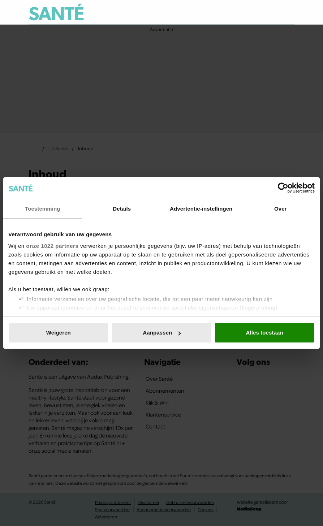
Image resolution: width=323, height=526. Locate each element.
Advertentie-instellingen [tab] (201, 209)
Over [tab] (280, 209)
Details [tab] (122, 209)
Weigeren (58, 332)
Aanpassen (162, 332)
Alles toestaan (264, 332)
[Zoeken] (288, 12)
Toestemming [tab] (42, 209)
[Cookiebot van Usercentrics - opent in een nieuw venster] (283, 187)
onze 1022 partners (52, 246)
